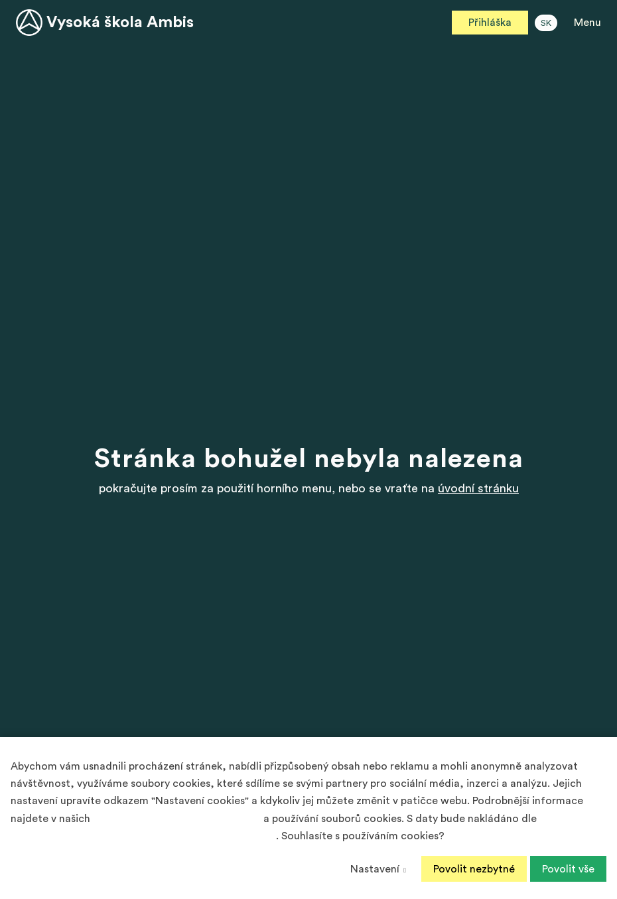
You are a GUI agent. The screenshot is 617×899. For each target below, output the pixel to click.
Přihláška (490, 22)
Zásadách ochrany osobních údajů (177, 818)
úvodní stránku (478, 488)
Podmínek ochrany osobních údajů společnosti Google (143, 836)
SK (546, 23)
